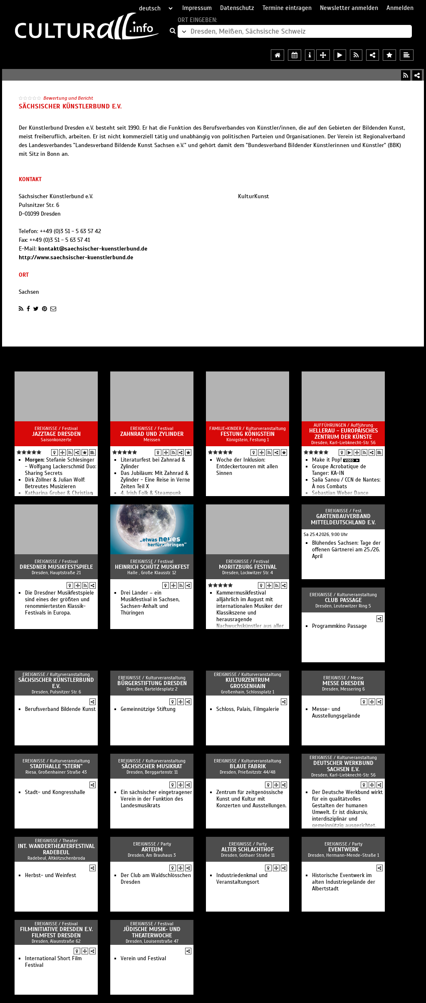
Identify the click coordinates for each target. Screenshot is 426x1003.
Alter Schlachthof (247, 849)
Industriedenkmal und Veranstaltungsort (241, 878)
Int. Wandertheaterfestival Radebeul (56, 849)
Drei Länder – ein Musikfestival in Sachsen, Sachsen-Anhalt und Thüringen (150, 603)
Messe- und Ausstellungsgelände (336, 712)
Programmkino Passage (339, 626)
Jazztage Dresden (56, 434)
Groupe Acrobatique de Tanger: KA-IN (339, 470)
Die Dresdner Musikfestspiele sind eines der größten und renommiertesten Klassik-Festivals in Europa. (59, 603)
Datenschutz (237, 8)
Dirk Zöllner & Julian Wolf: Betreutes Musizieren (55, 483)
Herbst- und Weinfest (50, 875)
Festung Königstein (247, 434)
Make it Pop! (327, 460)
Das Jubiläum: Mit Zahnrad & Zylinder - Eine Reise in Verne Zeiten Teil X (155, 480)
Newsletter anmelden (349, 8)
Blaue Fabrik (248, 766)
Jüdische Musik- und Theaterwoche (152, 932)
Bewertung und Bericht (68, 98)
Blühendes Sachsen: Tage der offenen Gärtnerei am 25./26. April (346, 550)
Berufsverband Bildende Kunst (60, 709)
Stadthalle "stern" (56, 766)
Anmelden (400, 8)
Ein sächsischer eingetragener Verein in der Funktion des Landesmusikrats (156, 799)
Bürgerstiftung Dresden (152, 683)
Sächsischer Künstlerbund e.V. (56, 683)
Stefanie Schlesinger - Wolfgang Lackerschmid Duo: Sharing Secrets (61, 467)
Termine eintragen (287, 8)
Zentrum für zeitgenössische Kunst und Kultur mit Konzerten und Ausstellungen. (251, 799)
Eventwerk (343, 849)
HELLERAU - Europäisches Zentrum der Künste (343, 434)
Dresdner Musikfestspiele (56, 567)
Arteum (152, 849)
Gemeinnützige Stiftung (148, 709)
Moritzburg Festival (248, 567)
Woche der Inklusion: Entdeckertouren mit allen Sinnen (247, 467)
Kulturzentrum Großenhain (247, 683)
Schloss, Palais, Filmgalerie (247, 709)
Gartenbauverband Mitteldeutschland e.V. (343, 519)
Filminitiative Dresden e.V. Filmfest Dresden (56, 932)
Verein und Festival (143, 958)
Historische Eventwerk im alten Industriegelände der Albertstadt (343, 882)
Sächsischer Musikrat (151, 766)
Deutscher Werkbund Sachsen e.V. (343, 766)
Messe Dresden (343, 683)
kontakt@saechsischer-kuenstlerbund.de (92, 248)
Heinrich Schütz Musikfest (152, 567)
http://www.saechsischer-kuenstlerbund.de (76, 257)
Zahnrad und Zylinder (151, 434)
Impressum (197, 8)
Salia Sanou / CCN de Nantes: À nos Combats (346, 483)
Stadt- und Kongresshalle (55, 792)
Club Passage (343, 600)
